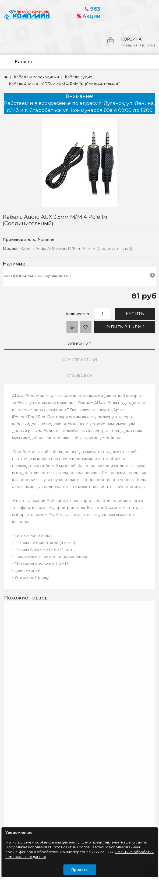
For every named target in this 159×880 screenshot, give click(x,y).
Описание (79, 343)
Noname (46, 239)
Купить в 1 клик (124, 327)
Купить (135, 313)
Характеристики (79, 359)
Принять (79, 869)
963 (92, 9)
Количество (77, 313)
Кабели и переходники (36, 77)
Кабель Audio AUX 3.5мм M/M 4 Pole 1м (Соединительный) (65, 84)
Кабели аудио (78, 77)
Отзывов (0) (79, 375)
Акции (88, 16)
